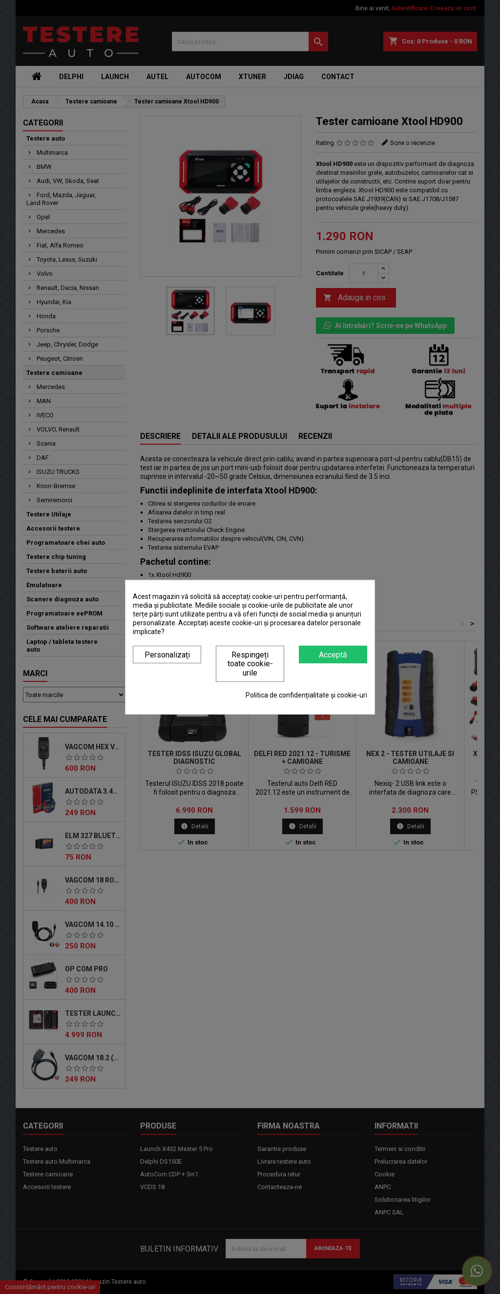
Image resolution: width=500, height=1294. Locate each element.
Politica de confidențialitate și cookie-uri (306, 695)
